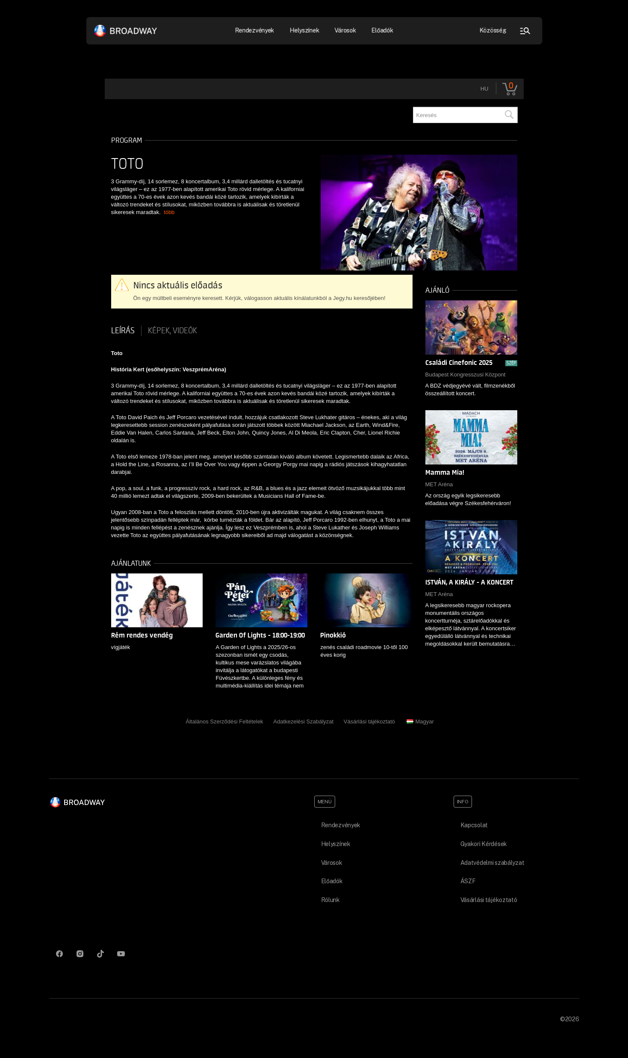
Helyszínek (304, 30)
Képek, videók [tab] (172, 330)
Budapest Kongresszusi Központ (465, 374)
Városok (345, 30)
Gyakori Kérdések (483, 844)
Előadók (382, 30)
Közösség (492, 30)
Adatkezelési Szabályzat (303, 721)
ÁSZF (468, 881)
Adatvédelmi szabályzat (492, 862)
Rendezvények (254, 30)
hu (485, 88)
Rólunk (330, 899)
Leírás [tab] (123, 330)
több (169, 212)
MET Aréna (439, 484)
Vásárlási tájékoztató (369, 721)
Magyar (420, 721)
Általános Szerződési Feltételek (224, 721)
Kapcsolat (474, 825)
